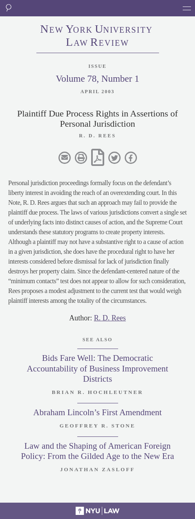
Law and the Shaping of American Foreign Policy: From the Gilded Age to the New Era (97, 451)
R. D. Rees (110, 318)
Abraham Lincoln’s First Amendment (97, 412)
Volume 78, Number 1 (97, 79)
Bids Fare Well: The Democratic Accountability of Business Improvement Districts (97, 368)
